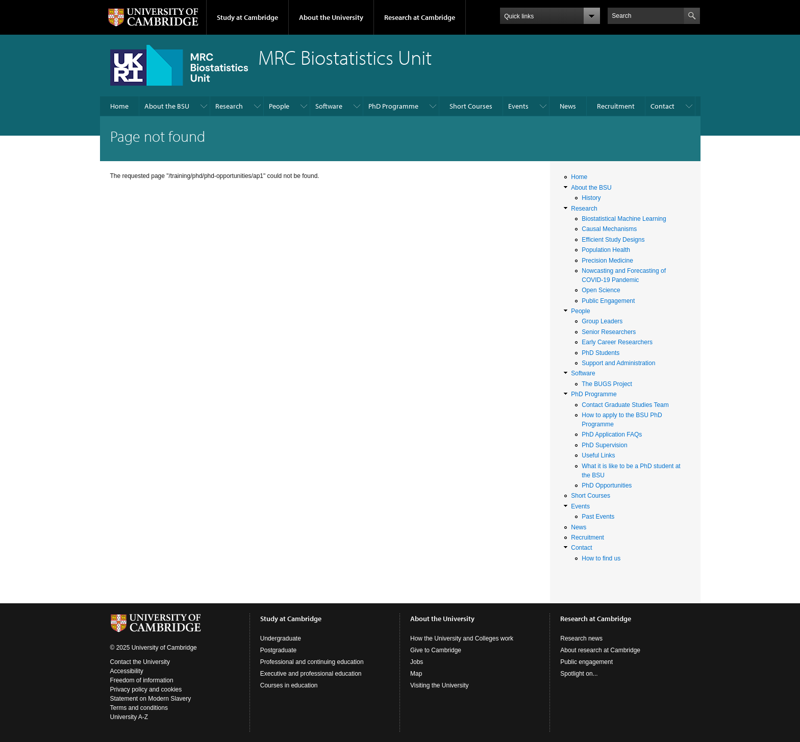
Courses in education (289, 685)
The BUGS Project (607, 384)
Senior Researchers (609, 332)
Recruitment (616, 106)
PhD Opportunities (607, 485)
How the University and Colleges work (461, 638)
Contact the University (140, 662)
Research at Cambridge (419, 17)
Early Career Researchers (617, 342)
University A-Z (129, 717)
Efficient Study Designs (613, 239)
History (591, 197)
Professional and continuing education (312, 662)
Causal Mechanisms (609, 229)
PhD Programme (393, 106)
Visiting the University (439, 685)
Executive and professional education (311, 673)
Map (416, 673)
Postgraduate (278, 650)
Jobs (416, 662)
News (568, 106)
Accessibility (126, 671)
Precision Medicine (607, 260)
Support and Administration (618, 363)
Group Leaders (602, 321)
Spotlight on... (578, 673)
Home (119, 106)
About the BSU (166, 106)
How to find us (601, 558)
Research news (581, 638)
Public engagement (586, 662)
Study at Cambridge (247, 17)
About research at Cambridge (600, 650)
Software (328, 106)
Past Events (598, 516)
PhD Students (600, 352)
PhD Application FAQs (612, 434)
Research (229, 106)
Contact (662, 106)
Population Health (606, 249)
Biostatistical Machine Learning (624, 218)
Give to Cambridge (435, 650)
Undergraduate (280, 638)
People (279, 106)
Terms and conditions (139, 707)
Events (518, 106)
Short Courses (470, 106)
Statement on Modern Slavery (150, 698)
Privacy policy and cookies (146, 689)
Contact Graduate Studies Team (625, 404)
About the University (331, 17)
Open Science (601, 290)
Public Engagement (608, 300)
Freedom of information (141, 680)
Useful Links (598, 455)
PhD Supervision (604, 445)
